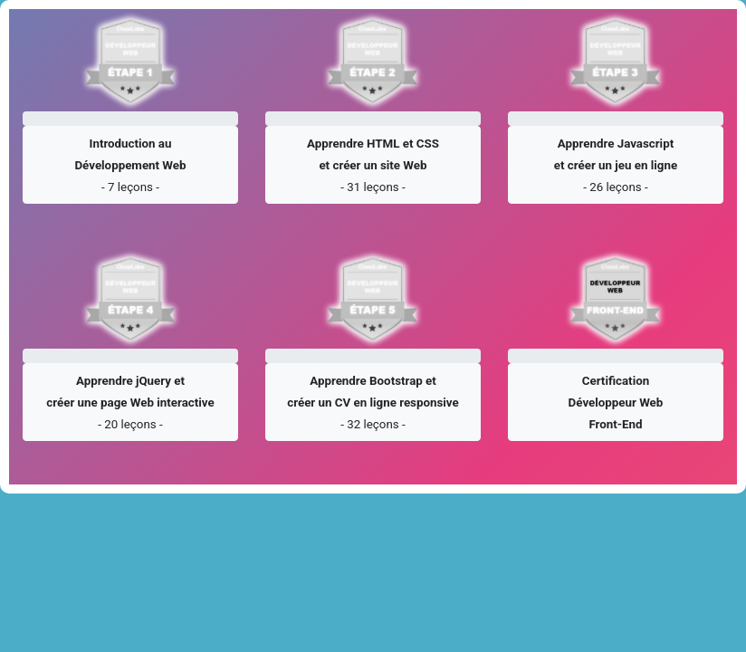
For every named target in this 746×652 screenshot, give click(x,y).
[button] (130, 165)
